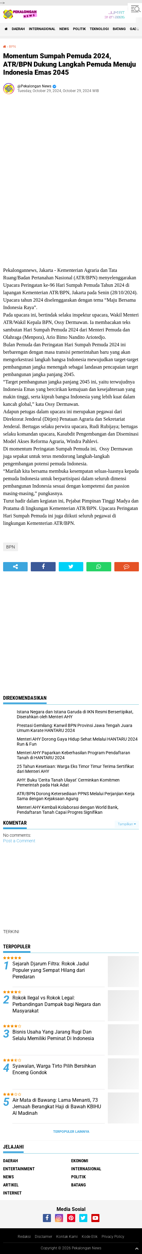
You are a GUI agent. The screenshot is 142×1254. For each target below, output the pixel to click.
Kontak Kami (67, 1236)
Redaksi (24, 1236)
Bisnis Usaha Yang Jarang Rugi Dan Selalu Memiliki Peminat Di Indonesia (53, 1035)
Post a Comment (19, 840)
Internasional (42, 29)
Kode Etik (90, 1236)
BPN (12, 47)
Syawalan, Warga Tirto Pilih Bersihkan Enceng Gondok (54, 1069)
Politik (79, 29)
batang (119, 29)
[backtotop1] (136, 1248)
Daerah (18, 29)
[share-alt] (15, 566)
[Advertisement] (71, 179)
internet (12, 1192)
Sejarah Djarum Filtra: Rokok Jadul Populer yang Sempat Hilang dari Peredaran (50, 970)
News (64, 29)
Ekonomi (79, 1160)
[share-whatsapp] (98, 566)
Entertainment (19, 1168)
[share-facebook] (43, 566)
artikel (11, 1184)
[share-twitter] (71, 566)
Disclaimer (43, 1236)
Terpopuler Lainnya (71, 1132)
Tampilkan (127, 824)
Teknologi (99, 29)
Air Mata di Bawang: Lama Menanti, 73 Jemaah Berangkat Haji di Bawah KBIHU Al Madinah (56, 1106)
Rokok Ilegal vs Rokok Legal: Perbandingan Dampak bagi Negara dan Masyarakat (56, 1004)
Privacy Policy (113, 1236)
